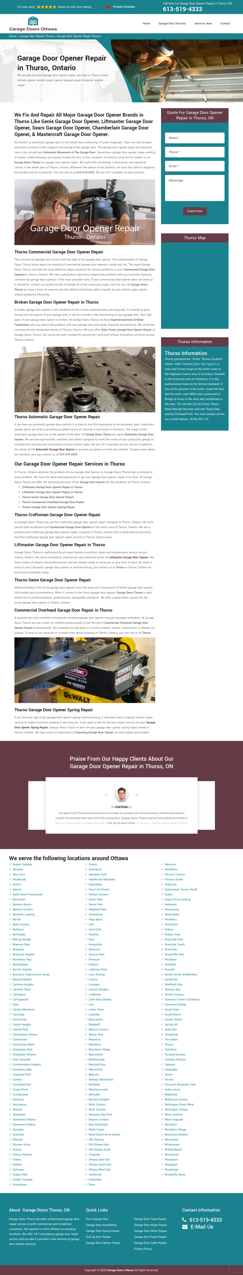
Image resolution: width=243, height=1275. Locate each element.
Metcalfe (94, 1095)
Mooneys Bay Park (100, 1115)
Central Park (20, 1030)
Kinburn (93, 965)
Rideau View (172, 935)
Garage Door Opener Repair (103, 1243)
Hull (91, 925)
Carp (15, 1005)
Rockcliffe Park (174, 955)
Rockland (170, 960)
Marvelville (96, 1070)
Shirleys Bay (172, 990)
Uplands (170, 1065)
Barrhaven (19, 900)
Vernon (169, 1080)
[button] (110, 795)
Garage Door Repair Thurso (37, 36)
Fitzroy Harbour (22, 1155)
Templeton (171, 1035)
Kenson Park (96, 955)
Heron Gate (96, 900)
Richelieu (171, 920)
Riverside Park (174, 940)
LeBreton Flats (98, 970)
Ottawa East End (99, 1160)
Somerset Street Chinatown (182, 1000)
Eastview (18, 1135)
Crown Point (20, 1090)
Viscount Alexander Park (180, 1085)
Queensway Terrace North (181, 890)
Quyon (169, 895)
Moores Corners (99, 1120)
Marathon (95, 1045)
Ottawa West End (99, 1170)
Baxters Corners (23, 910)
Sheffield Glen (174, 985)
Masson (94, 1075)
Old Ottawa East (99, 1145)
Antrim (17, 885)
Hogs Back (95, 920)
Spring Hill (171, 1025)
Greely (93, 865)
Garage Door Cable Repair (150, 1243)
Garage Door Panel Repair (150, 1237)
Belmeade (19, 935)
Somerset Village (175, 1005)
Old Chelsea (96, 1140)
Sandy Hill (171, 980)
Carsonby (18, 1015)
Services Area (203, 24)
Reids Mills (172, 915)
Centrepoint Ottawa (25, 1035)
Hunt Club (95, 930)
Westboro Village (175, 1130)
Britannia (18, 950)
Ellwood (18, 1140)
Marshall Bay (97, 1065)
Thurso (169, 1045)
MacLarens (96, 1020)
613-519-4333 (182, 9)
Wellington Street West (179, 1105)
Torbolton (170, 1050)
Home (146, 24)
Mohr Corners (97, 1110)
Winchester (172, 1155)
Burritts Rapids (22, 970)
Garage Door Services (172, 24)
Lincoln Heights (99, 990)
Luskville (94, 1015)
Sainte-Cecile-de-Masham (181, 975)
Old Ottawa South (100, 1150)
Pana (92, 1185)
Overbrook (95, 1175)
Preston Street (174, 880)
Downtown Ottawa (24, 1120)
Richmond (171, 925)
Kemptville (95, 945)
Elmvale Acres (22, 1145)
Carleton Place (22, 990)
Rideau (169, 930)
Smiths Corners (174, 995)
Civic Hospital (21, 1060)
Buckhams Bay (22, 960)
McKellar (94, 1085)
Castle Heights (22, 1025)
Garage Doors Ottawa (120, 1270)
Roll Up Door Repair (98, 1237)
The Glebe (171, 1040)
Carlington (19, 995)
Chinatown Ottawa (24, 1055)
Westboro (171, 1125)
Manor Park (96, 1035)
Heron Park (96, 905)
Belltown (18, 930)
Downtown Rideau (24, 1125)
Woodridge (171, 1170)
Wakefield (171, 1095)
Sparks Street (173, 1020)
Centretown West (23, 1045)
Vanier (169, 1075)
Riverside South (175, 945)
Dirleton (18, 1110)
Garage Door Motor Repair (150, 1231)
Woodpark (171, 1165)
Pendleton (171, 870)
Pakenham (95, 1180)
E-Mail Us (202, 1227)
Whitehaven (172, 1145)
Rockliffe (170, 965)
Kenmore (94, 950)
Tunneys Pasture (175, 1060)
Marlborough (97, 1060)
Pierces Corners (175, 875)
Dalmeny (18, 1100)
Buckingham (20, 965)
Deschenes (20, 1105)
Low (91, 1005)
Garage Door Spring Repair (102, 1231)
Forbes (17, 1160)
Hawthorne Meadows (102, 880)
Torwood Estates (175, 1055)
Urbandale (171, 1070)
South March (173, 1015)
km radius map (195, 284)
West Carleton (174, 1115)
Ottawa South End (100, 1165)
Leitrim (93, 980)
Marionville (96, 1055)
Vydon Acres (172, 1090)
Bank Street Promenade (28, 895)
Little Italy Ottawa (100, 1000)
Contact (225, 24)
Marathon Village (99, 1050)
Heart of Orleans (99, 890)
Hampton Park (98, 875)
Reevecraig (172, 910)
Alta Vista (19, 875)
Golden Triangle (23, 1180)
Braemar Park (21, 945)
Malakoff (94, 1025)
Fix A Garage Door (97, 1219)
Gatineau (18, 1170)
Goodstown (20, 1185)
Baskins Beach (22, 905)
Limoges (94, 985)
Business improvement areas (31, 975)
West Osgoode (174, 1120)
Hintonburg (96, 915)
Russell (169, 970)
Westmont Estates (176, 1135)
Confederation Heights (27, 1065)
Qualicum (171, 885)
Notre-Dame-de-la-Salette (104, 1135)
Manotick (94, 1040)
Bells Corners (21, 925)
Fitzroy (17, 1150)
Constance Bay (22, 1070)
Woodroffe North (175, 1175)
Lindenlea (95, 995)
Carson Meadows (24, 1010)
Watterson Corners (176, 1100)
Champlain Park (23, 1050)
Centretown (20, 1040)
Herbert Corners (99, 895)
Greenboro (95, 870)
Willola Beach (173, 1150)
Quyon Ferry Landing (177, 900)
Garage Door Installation (101, 1225)
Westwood (171, 1140)
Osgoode (94, 1155)
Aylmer (17, 890)
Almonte (18, 870)
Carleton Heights (23, 985)
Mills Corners (97, 1105)
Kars (91, 940)
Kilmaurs (94, 960)
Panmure (170, 865)
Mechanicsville (98, 1090)
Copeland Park (22, 1075)
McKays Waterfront (101, 1080)
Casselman (20, 1020)
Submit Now (195, 211)
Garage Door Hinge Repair (150, 1225)
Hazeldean (95, 885)
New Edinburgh (98, 1125)
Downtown (19, 1115)
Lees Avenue (97, 975)
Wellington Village (176, 1110)
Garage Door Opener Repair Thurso (79, 36)
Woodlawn (171, 1160)
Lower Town (96, 1010)
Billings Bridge (22, 940)
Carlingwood (20, 1000)
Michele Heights (99, 1100)
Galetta (17, 1165)
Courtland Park (22, 1085)
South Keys (172, 1010)
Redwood (170, 905)
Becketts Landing (24, 915)
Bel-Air (17, 920)
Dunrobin (18, 1130)
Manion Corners (99, 1030)
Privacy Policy (143, 1249)
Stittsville (171, 1030)
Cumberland (20, 1095)
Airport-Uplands (22, 865)
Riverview (171, 950)
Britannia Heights (24, 955)
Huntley (93, 935)
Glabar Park (20, 1175)
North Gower (96, 1130)
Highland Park (97, 910)
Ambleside (19, 880)
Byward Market (22, 980)
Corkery (17, 1080)
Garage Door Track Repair (150, 1219)
